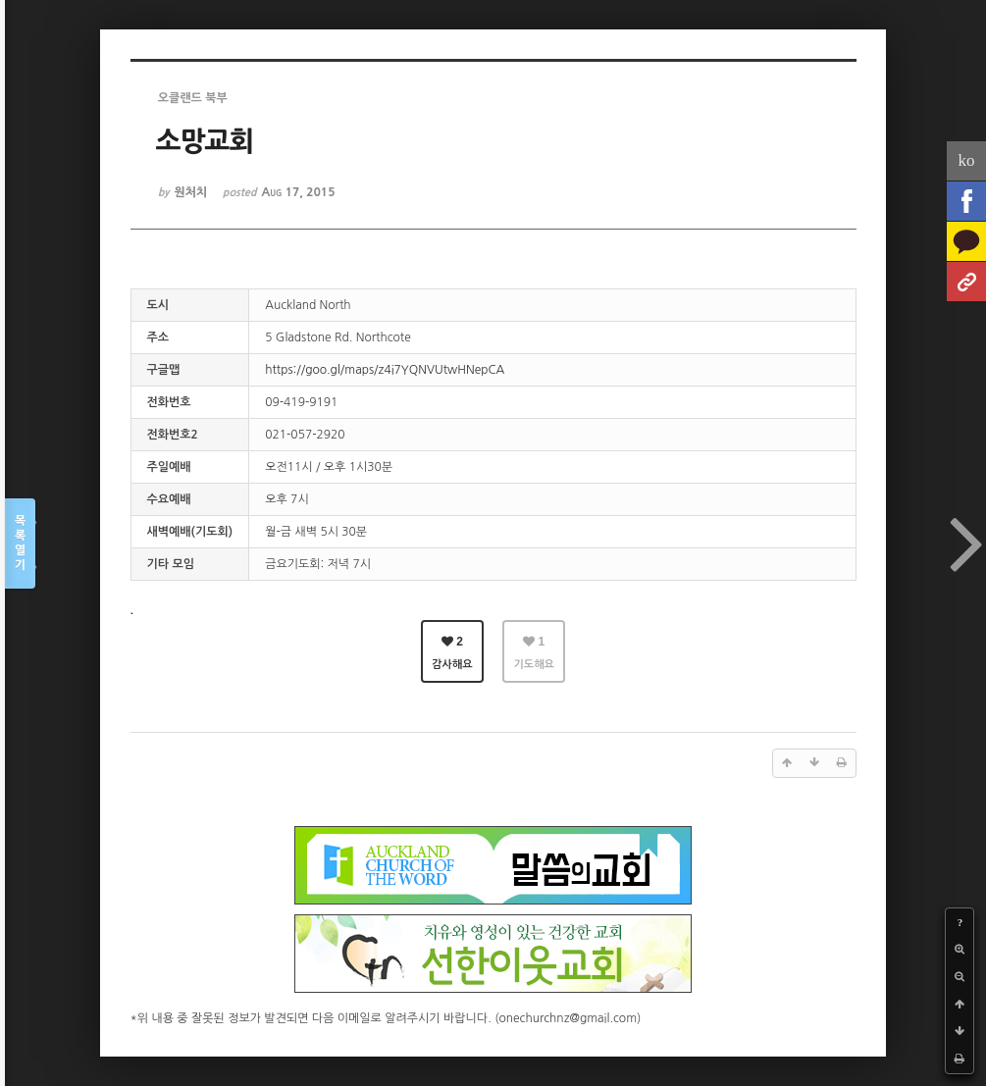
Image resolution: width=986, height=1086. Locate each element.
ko (967, 160)
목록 (20, 544)
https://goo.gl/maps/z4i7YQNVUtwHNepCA (384, 370)
